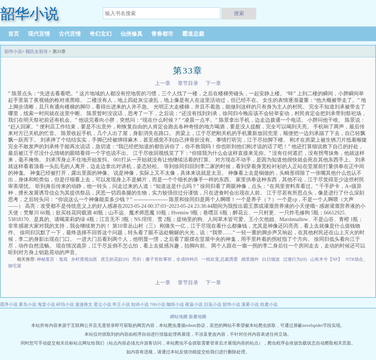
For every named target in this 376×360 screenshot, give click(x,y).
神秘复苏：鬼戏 (52, 259)
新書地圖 (197, 316)
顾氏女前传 (37, 51)
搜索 (239, 13)
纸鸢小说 (269, 304)
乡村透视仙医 (84, 259)
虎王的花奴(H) (115, 259)
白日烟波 (271, 259)
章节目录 (188, 83)
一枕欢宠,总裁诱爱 (220, 259)
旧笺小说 (212, 304)
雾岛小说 (27, 304)
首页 (13, 34)
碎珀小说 (65, 304)
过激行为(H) (295, 259)
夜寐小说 (194, 304)
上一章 (162, 83)
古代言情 (70, 34)
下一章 (213, 83)
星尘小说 (102, 304)
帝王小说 (121, 304)
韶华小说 (13, 51)
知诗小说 (140, 304)
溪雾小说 (250, 304)
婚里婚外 (250, 259)
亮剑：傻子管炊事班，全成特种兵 (165, 259)
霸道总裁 (193, 34)
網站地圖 (179, 316)
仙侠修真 (131, 34)
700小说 (157, 304)
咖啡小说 (175, 304)
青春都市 (162, 34)
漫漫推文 (84, 304)
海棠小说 (46, 304)
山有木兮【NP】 (326, 259)
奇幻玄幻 (101, 34)
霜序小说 (9, 304)
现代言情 (39, 34)
